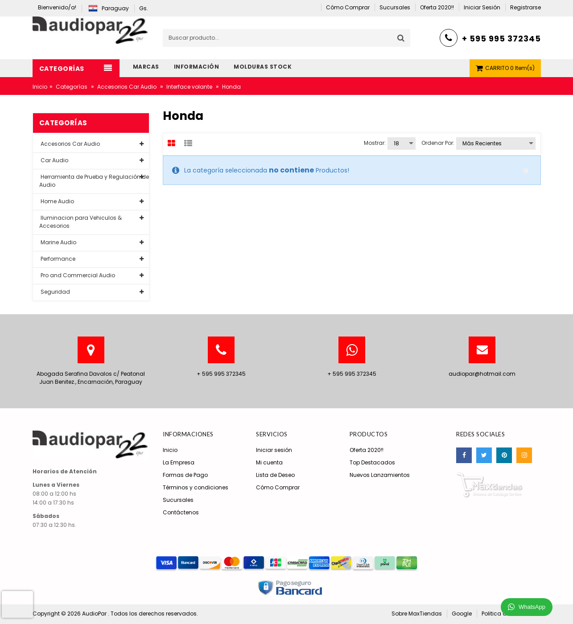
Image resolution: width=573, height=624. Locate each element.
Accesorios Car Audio (127, 86)
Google (462, 613)
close (526, 170)
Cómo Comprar (278, 487)
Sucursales (178, 500)
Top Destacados (372, 462)
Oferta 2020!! (366, 450)
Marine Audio (57, 242)
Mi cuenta (269, 462)
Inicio (40, 86)
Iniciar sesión (274, 450)
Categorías (71, 86)
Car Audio (53, 160)
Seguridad (54, 292)
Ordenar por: (437, 143)
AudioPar (95, 613)
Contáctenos (181, 512)
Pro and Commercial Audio (77, 275)
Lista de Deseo (275, 475)
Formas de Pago (185, 475)
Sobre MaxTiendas (417, 613)
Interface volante (189, 86)
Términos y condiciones (195, 487)
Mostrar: (375, 143)
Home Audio (56, 201)
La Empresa (178, 462)
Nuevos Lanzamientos (380, 475)
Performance (57, 259)
